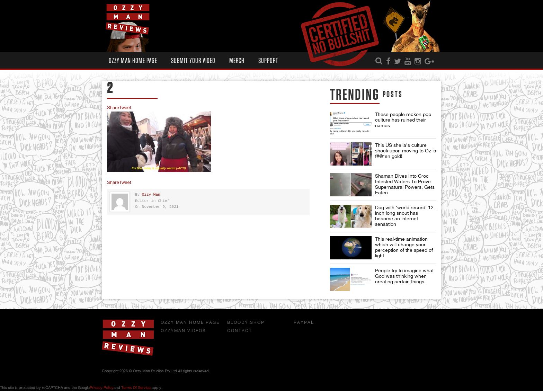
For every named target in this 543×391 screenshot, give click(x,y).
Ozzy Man (151, 194)
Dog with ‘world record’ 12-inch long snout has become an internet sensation (405, 216)
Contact (239, 330)
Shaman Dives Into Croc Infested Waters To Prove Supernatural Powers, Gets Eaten (405, 184)
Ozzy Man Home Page (133, 60)
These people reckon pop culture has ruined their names (403, 120)
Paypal (304, 322)
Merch (236, 60)
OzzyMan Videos (183, 330)
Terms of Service (136, 387)
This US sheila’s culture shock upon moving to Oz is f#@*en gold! (405, 150)
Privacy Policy (102, 387)
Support (268, 60)
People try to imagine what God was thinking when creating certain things (404, 276)
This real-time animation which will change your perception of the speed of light (404, 247)
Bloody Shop (246, 322)
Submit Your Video (193, 60)
